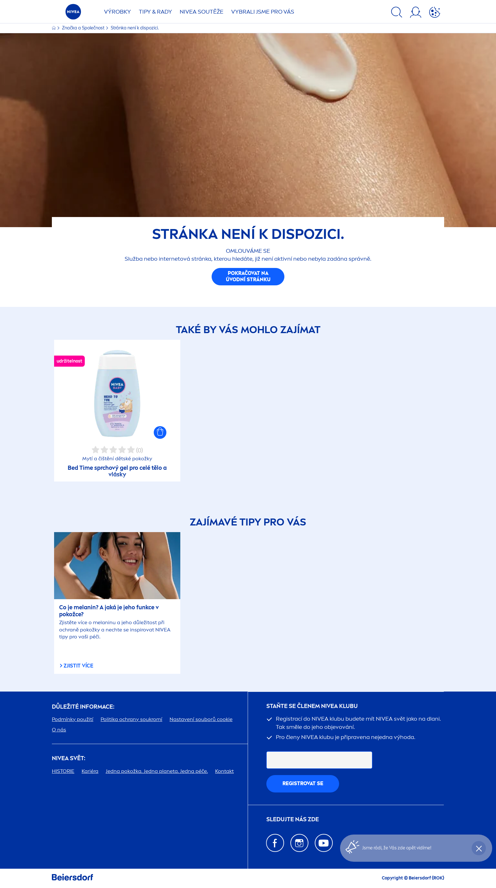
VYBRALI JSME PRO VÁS (262, 11)
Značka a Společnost (83, 28)
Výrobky (117, 11)
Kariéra (90, 771)
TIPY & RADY (155, 11)
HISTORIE (63, 771)
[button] (160, 432)
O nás (59, 730)
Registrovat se (302, 783)
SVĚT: (68, 758)
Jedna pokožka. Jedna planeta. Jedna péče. (157, 771)
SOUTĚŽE (201, 11)
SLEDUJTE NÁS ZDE (292, 819)
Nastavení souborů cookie (201, 719)
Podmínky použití (72, 719)
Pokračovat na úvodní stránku (248, 276)
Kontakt (224, 771)
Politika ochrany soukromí (131, 719)
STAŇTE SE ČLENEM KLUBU (312, 706)
